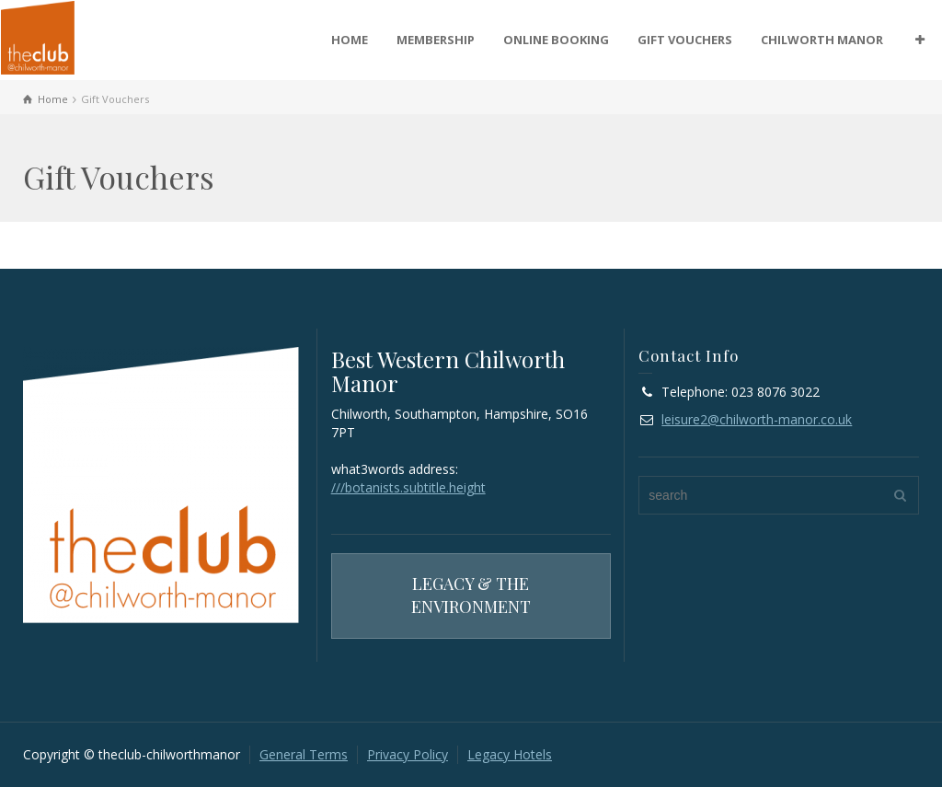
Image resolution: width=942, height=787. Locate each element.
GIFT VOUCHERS (685, 39)
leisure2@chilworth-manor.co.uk (756, 419)
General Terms (303, 754)
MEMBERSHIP (435, 39)
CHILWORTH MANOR (822, 39)
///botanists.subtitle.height (408, 487)
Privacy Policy (407, 754)
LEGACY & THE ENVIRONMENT (471, 596)
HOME (349, 39)
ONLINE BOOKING (556, 39)
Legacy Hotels (509, 754)
